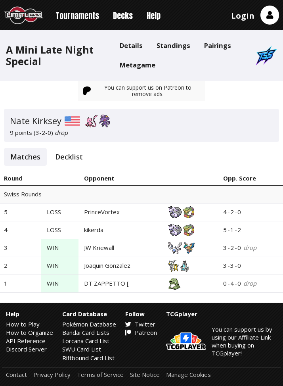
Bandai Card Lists (85, 332)
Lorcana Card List (85, 341)
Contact (16, 374)
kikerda (93, 230)
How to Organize (29, 332)
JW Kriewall (99, 248)
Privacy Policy (52, 374)
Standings (173, 45)
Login (242, 15)
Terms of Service (100, 374)
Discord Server (26, 349)
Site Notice (145, 374)
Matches (25, 156)
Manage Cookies (188, 374)
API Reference (26, 341)
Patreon (141, 332)
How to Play (23, 324)
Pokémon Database (89, 324)
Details (131, 45)
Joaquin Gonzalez (107, 265)
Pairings (217, 45)
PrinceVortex (102, 212)
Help (154, 16)
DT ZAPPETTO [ (106, 283)
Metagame (137, 64)
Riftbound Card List (88, 358)
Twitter (140, 324)
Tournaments (77, 16)
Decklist (69, 156)
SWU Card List (81, 349)
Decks (123, 16)
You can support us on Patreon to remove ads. (137, 91)
